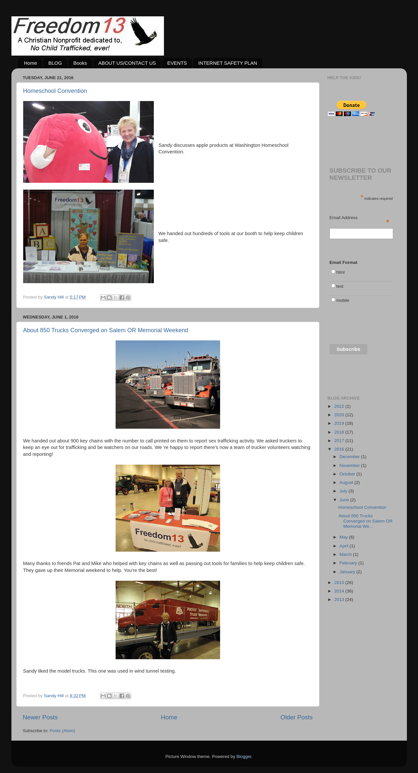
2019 (339, 423)
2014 (339, 591)
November (350, 465)
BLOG (55, 63)
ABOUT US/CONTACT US (127, 63)
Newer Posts (40, 717)
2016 (339, 449)
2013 (339, 599)
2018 (339, 432)
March (346, 554)
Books (80, 63)
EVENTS (177, 63)
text (340, 286)
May (344, 537)
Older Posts (297, 717)
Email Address (360, 218)
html (340, 272)
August (347, 482)
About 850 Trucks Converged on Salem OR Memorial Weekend (105, 330)
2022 (339, 406)
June (345, 499)
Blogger (243, 756)
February (349, 562)
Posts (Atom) (62, 730)
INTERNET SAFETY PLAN (227, 63)
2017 (339, 440)
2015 (339, 582)
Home (30, 63)
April (345, 545)
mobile (342, 300)
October (348, 474)
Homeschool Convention (55, 91)
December (350, 456)
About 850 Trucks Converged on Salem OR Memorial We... (365, 521)
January (348, 571)
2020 (339, 414)
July (344, 491)
